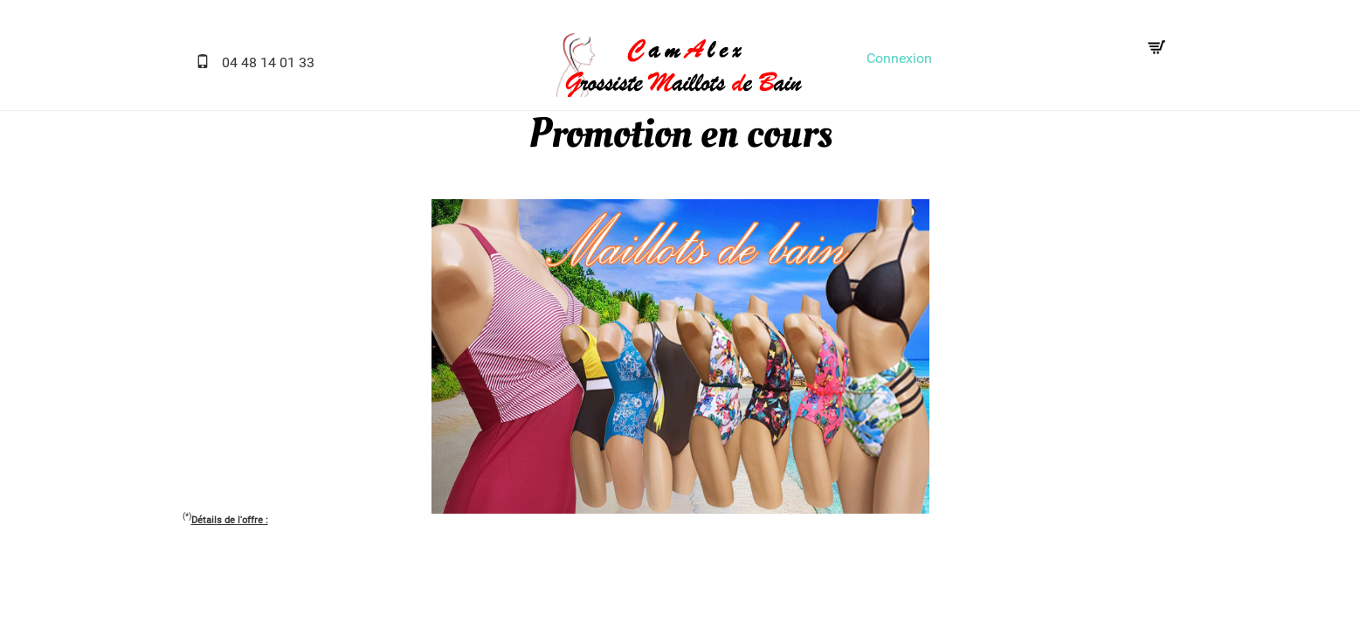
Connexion (899, 58)
